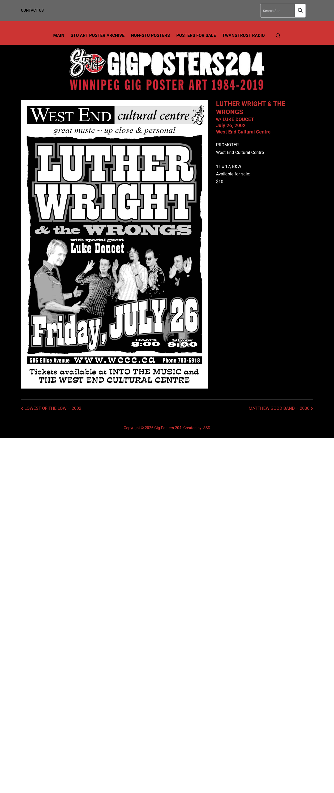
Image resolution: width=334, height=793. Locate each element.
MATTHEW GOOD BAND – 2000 (279, 408)
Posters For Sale (196, 35)
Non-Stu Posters (150, 35)
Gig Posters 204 (167, 428)
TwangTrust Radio (243, 35)
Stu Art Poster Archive (98, 35)
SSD (206, 428)
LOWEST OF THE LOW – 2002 (52, 408)
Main (59, 35)
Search (300, 11)
